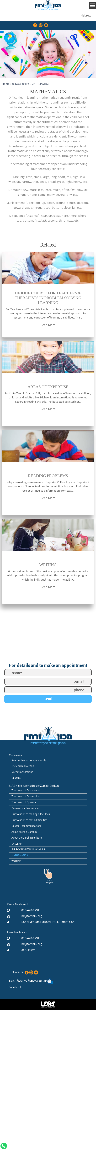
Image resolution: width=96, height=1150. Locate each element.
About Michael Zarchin (24, 832)
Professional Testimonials (25, 808)
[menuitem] (86, 15)
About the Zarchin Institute (26, 837)
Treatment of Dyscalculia (25, 790)
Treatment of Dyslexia (23, 802)
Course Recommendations (26, 826)
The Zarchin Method (22, 766)
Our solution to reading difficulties (30, 814)
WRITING (16, 861)
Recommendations (22, 772)
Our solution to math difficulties (29, 820)
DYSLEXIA (16, 843)
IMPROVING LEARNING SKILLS (28, 849)
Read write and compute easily (28, 760)
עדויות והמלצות (20, 84)
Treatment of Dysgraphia (25, 796)
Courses (16, 778)
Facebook (15, 987)
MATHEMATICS (19, 855)
